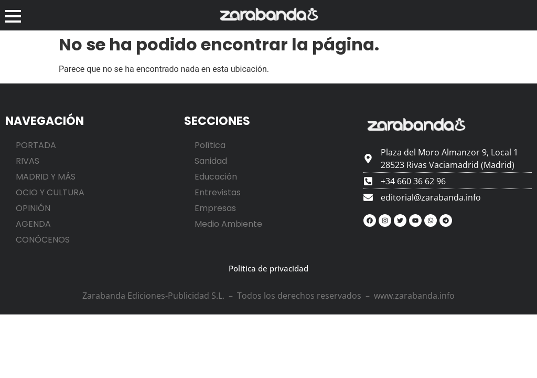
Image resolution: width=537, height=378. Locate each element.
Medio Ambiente (228, 224)
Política (210, 145)
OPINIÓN (33, 208)
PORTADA (36, 145)
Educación (216, 177)
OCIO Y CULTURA (50, 192)
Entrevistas (218, 192)
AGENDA (33, 224)
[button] (13, 15)
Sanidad (211, 161)
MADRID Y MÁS (46, 177)
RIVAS (27, 161)
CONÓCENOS (43, 240)
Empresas (215, 208)
